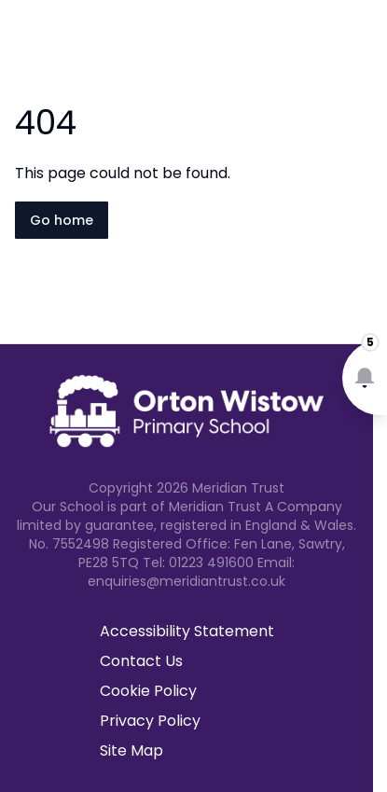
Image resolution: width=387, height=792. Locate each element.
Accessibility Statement (187, 631)
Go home (61, 220)
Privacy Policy (150, 720)
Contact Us (141, 661)
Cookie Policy (148, 691)
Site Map (131, 750)
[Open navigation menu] (361, 44)
